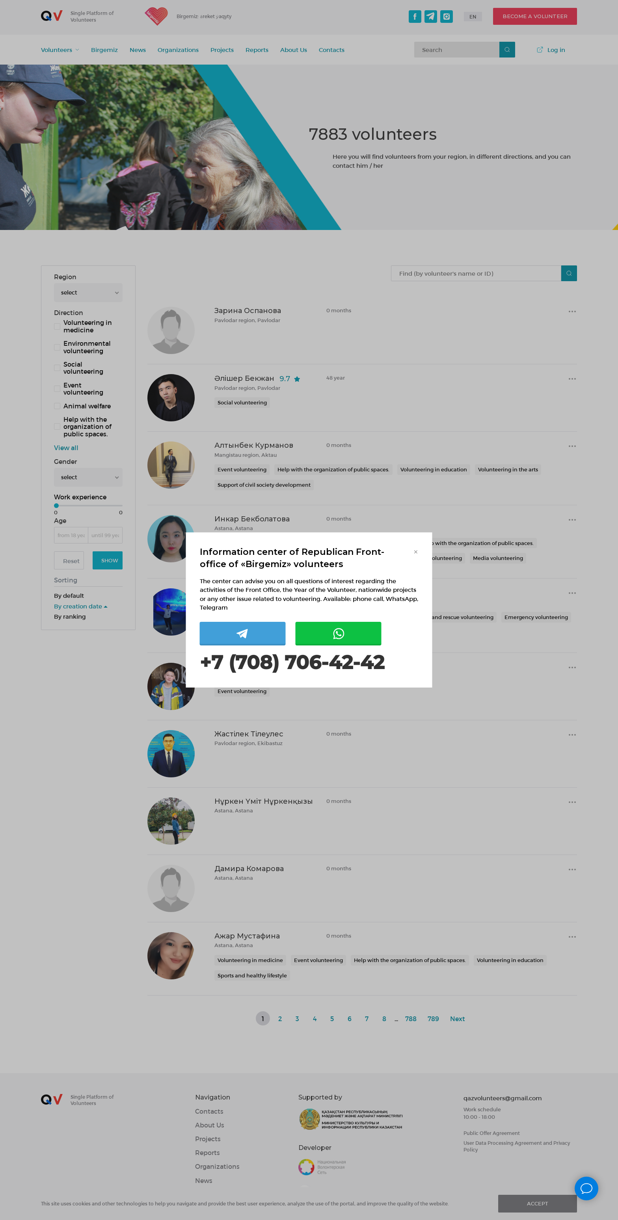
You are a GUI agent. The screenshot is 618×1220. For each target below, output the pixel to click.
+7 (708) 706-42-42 (292, 662)
